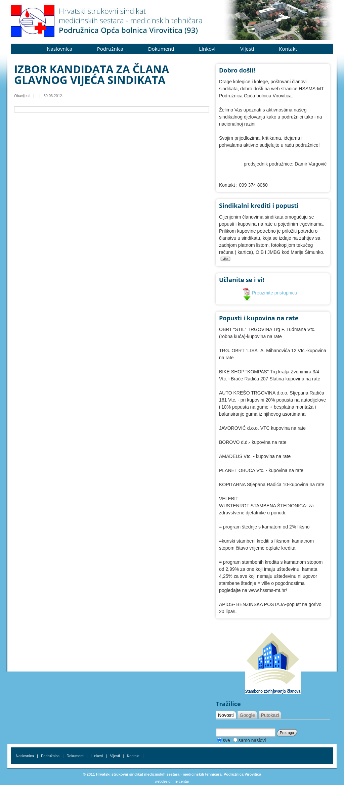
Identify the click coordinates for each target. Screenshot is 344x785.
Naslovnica (59, 48)
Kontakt (288, 48)
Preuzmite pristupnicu (270, 292)
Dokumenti (161, 48)
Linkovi (207, 48)
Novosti (226, 715)
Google (247, 715)
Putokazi (270, 715)
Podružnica (110, 48)
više (225, 259)
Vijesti (247, 48)
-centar (182, 781)
